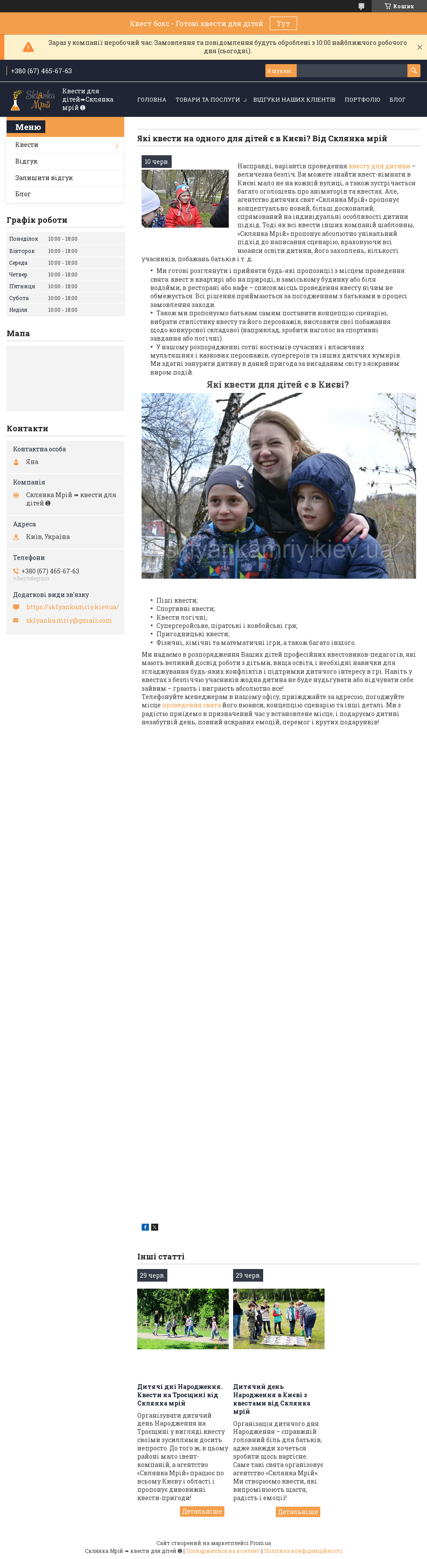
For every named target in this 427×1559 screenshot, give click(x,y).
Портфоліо (362, 99)
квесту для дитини (379, 166)
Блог (398, 99)
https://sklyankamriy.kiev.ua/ (72, 607)
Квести (26, 144)
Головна (151, 99)
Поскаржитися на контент (223, 1550)
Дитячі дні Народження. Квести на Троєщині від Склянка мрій (180, 1394)
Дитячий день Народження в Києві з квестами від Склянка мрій (271, 1399)
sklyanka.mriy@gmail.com (69, 620)
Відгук (26, 161)
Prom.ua (260, 1542)
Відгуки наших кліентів (294, 99)
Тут (283, 23)
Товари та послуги (208, 99)
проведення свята (191, 705)
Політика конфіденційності (303, 1550)
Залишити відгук (44, 178)
